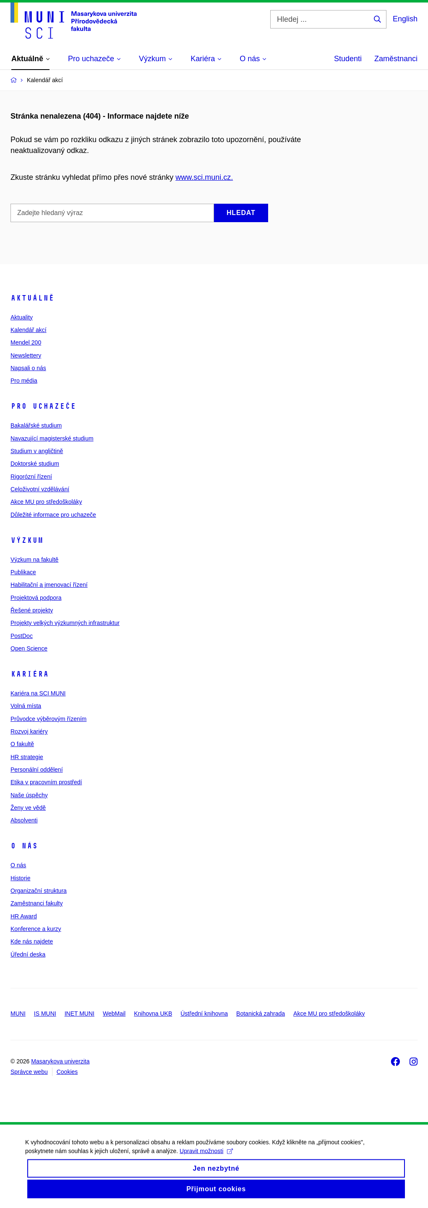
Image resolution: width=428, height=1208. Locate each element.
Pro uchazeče (43, 406)
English (405, 19)
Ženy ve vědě (28, 807)
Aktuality (21, 317)
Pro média (23, 380)
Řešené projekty (31, 610)
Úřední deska (27, 954)
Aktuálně (32, 298)
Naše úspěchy (29, 795)
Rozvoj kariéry (29, 731)
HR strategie (26, 757)
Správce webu (29, 1071)
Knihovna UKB (153, 1013)
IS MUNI (45, 1013)
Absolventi (24, 820)
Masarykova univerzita (60, 1061)
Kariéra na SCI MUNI (37, 693)
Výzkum (26, 540)
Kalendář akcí (28, 330)
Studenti (348, 58)
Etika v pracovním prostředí (46, 782)
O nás (24, 845)
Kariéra (29, 674)
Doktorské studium (34, 463)
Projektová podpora (35, 597)
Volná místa (25, 706)
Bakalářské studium (36, 425)
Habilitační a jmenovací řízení (49, 584)
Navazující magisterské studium (52, 438)
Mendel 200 (25, 342)
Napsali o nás (28, 368)
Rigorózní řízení (31, 476)
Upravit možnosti (206, 1157)
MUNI (18, 1013)
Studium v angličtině (36, 451)
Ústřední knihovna (204, 1013)
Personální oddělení (36, 769)
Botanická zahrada (260, 1013)
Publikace (23, 572)
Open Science (28, 648)
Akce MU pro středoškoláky (46, 501)
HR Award (23, 916)
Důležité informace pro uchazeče (53, 514)
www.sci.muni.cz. (204, 177)
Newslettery (25, 355)
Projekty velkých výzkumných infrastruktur (65, 623)
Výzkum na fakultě (34, 559)
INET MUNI (79, 1013)
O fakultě (22, 744)
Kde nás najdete (31, 941)
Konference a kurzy (35, 928)
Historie (20, 878)
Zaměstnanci (396, 58)
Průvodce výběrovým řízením (48, 718)
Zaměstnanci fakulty (36, 903)
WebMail (114, 1013)
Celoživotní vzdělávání (39, 489)
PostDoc (21, 636)
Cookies (67, 1071)
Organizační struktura (38, 890)
